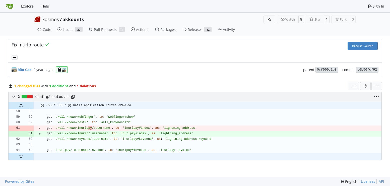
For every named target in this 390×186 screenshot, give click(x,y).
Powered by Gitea (19, 181)
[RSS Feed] (269, 19)
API (381, 181)
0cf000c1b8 (327, 70)
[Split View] (365, 86)
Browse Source (362, 46)
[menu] (376, 86)
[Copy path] (73, 96)
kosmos (50, 19)
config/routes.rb (52, 97)
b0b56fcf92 (367, 70)
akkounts (73, 19)
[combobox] (354, 86)
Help (45, 6)
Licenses (368, 181)
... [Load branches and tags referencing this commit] (14, 57)
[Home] (10, 6)
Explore (27, 6)
